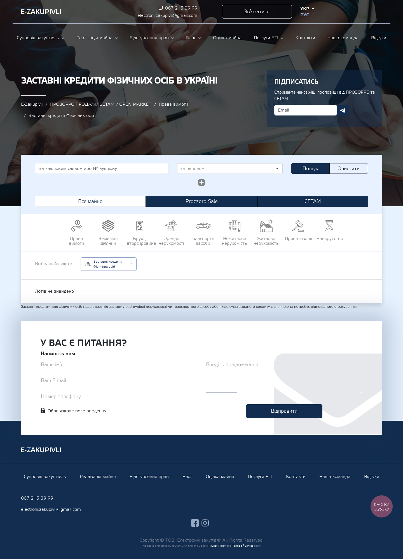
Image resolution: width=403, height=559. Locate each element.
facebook (352, 11)
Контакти (305, 38)
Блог (191, 38)
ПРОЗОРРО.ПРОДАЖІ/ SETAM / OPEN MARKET (100, 104)
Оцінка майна (227, 38)
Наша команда (343, 38)
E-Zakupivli (32, 104)
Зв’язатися (257, 11)
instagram (363, 11)
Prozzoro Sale (202, 201)
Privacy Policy (217, 546)
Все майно (90, 201)
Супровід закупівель (38, 38)
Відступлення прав (149, 38)
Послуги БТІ (266, 38)
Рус (304, 15)
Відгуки (378, 38)
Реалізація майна (94, 38)
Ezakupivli (41, 11)
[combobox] (230, 168)
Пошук (310, 168)
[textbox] (228, 168)
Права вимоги (173, 104)
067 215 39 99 (181, 8)
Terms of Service (242, 546)
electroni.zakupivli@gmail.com (167, 15)
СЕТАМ (312, 201)
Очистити (349, 168)
